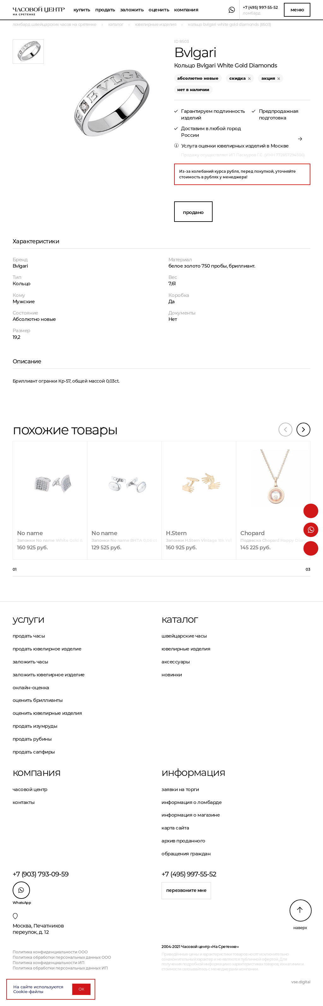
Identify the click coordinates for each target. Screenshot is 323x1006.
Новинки (172, 675)
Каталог (180, 619)
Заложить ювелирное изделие (49, 675)
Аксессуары (176, 662)
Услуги (28, 619)
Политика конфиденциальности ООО (50, 952)
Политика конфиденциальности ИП (49, 963)
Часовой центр (30, 789)
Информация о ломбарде (192, 802)
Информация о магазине (191, 815)
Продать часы (29, 636)
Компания (186, 9)
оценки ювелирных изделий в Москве (243, 146)
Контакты (23, 802)
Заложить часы (30, 662)
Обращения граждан (186, 854)
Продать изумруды (35, 726)
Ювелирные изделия (186, 649)
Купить (81, 9)
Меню (297, 10)
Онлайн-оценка (31, 688)
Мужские (24, 301)
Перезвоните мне (186, 890)
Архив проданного (183, 841)
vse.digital (300, 982)
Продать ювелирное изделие (47, 649)
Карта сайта (175, 828)
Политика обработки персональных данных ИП (60, 968)
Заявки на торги (180, 789)
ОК (81, 989)
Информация (193, 772)
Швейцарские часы (184, 636)
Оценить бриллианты (38, 700)
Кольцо (22, 283)
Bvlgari (20, 266)
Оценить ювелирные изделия (47, 713)
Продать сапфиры (34, 752)
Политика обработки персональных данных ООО (62, 957)
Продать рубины (32, 739)
